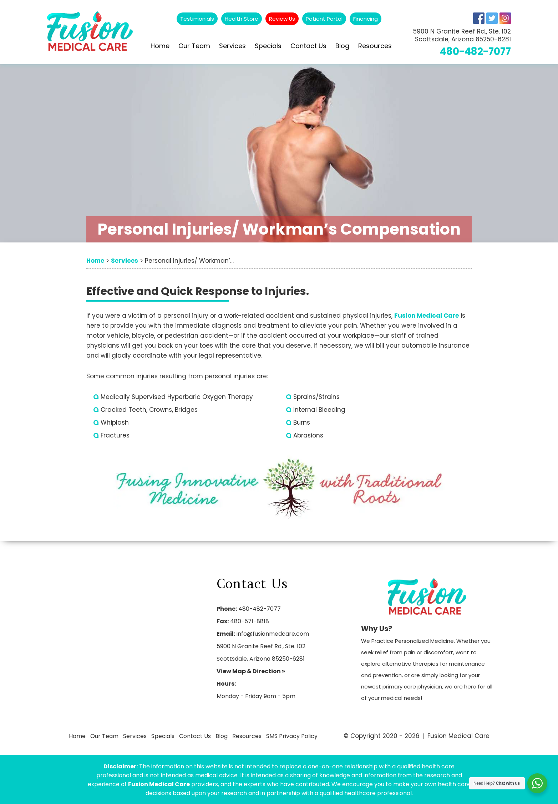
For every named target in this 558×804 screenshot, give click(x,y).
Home (160, 45)
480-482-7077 (474, 51)
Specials (268, 45)
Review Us (282, 18)
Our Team (194, 45)
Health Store (241, 18)
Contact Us (308, 45)
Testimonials (197, 18)
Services (232, 45)
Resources (375, 45)
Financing (366, 18)
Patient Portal (324, 18)
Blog (342, 45)
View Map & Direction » (251, 671)
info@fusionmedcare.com (273, 634)
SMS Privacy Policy (289, 736)
